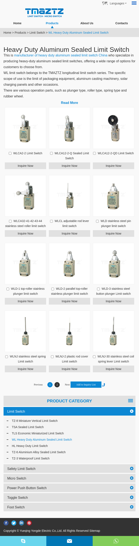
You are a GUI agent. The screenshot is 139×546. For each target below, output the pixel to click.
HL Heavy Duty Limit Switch (30, 446)
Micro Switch (16, 478)
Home (17, 23)
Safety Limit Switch (21, 469)
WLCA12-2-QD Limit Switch (116, 153)
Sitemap (94, 530)
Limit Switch (37, 32)
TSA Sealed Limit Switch (28, 427)
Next (67, 384)
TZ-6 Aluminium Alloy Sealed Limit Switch (39, 452)
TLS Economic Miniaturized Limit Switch (38, 433)
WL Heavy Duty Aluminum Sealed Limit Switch (78, 32)
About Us (86, 23)
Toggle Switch (17, 497)
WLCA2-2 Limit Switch (27, 153)
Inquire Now (25, 165)
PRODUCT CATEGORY (69, 401)
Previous (38, 384)
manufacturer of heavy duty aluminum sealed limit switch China (60, 55)
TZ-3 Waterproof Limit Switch (31, 458)
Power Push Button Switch (27, 488)
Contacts (121, 23)
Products (52, 25)
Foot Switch (16, 507)
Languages (117, 3)
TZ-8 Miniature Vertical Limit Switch (35, 420)
